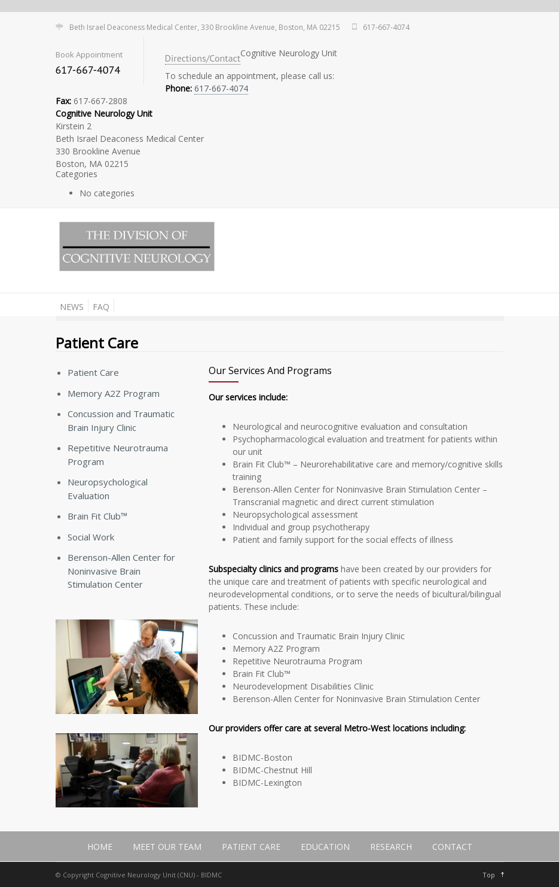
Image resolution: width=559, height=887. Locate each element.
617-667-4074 (221, 88)
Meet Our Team (167, 846)
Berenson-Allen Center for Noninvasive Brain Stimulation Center (121, 570)
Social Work (91, 537)
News (72, 306)
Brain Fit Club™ (97, 516)
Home (99, 846)
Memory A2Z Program (114, 393)
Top (488, 874)
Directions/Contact (203, 58)
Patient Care (93, 372)
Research (391, 846)
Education (325, 846)
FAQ (101, 306)
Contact (452, 846)
